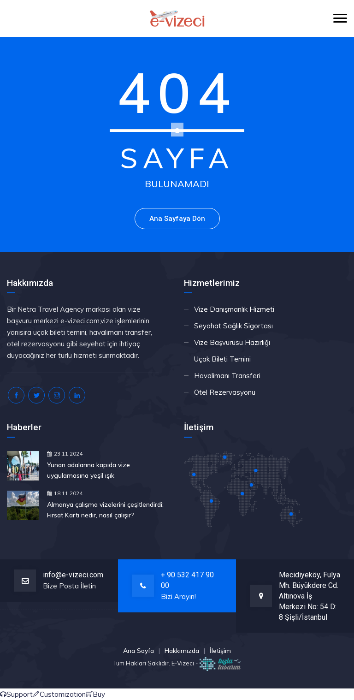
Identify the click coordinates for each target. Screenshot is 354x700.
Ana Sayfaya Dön (177, 218)
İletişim (220, 651)
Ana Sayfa (138, 651)
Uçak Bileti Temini (222, 359)
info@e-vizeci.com (73, 574)
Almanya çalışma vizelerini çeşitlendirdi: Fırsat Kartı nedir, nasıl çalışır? (105, 509)
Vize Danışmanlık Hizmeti (234, 309)
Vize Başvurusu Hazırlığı (232, 342)
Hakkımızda (182, 651)
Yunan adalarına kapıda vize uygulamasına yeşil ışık (88, 470)
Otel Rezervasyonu (224, 392)
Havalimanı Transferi (227, 375)
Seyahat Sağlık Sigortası (233, 325)
